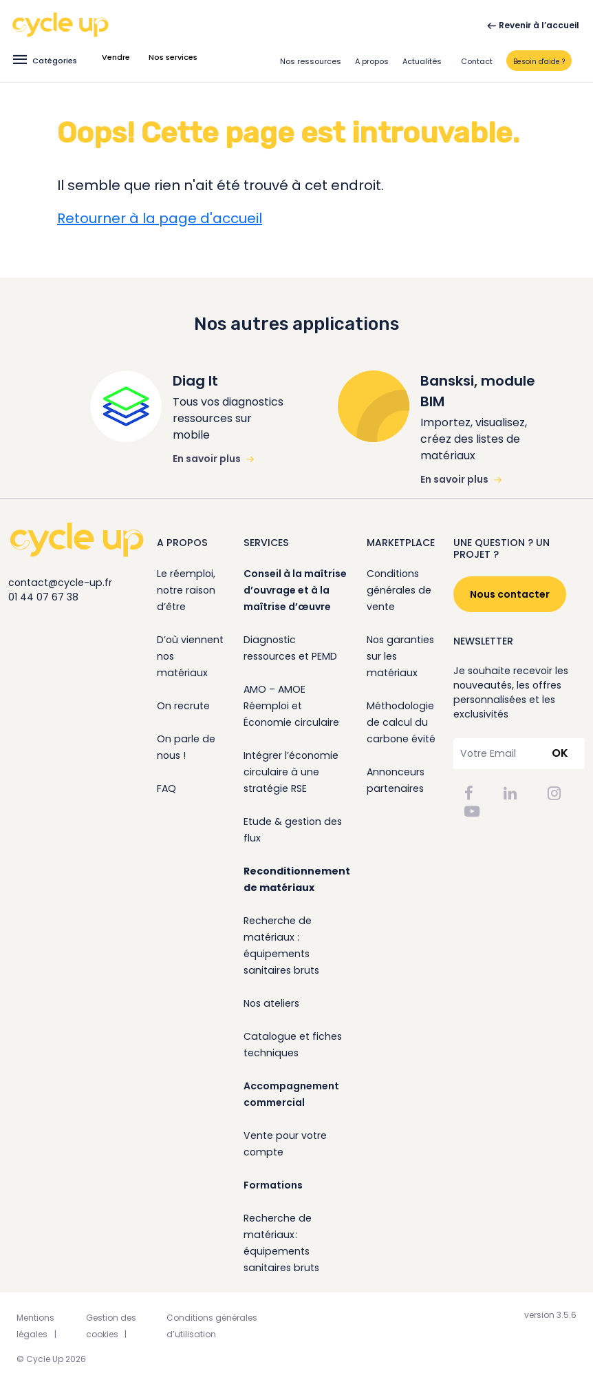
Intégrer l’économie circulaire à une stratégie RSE (291, 771)
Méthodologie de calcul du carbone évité (401, 722)
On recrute (183, 706)
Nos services (173, 57)
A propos (372, 61)
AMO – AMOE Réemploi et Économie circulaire (291, 705)
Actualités (422, 61)
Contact (477, 61)
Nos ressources (310, 61)
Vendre (116, 57)
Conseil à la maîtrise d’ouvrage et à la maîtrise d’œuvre (295, 590)
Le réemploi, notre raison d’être (186, 590)
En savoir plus (213, 458)
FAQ (166, 788)
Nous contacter (510, 594)
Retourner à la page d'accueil (159, 218)
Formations (273, 1185)
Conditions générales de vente (399, 590)
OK (560, 753)
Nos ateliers (271, 1003)
